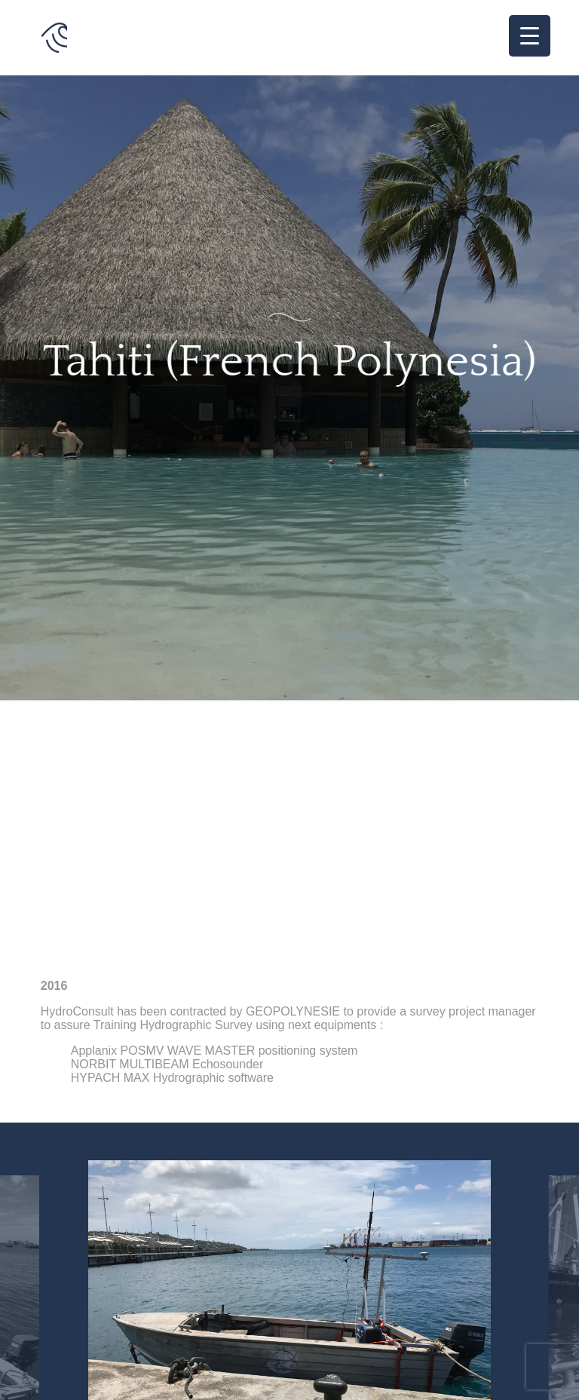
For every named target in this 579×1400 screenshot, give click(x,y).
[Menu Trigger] (529, 36)
